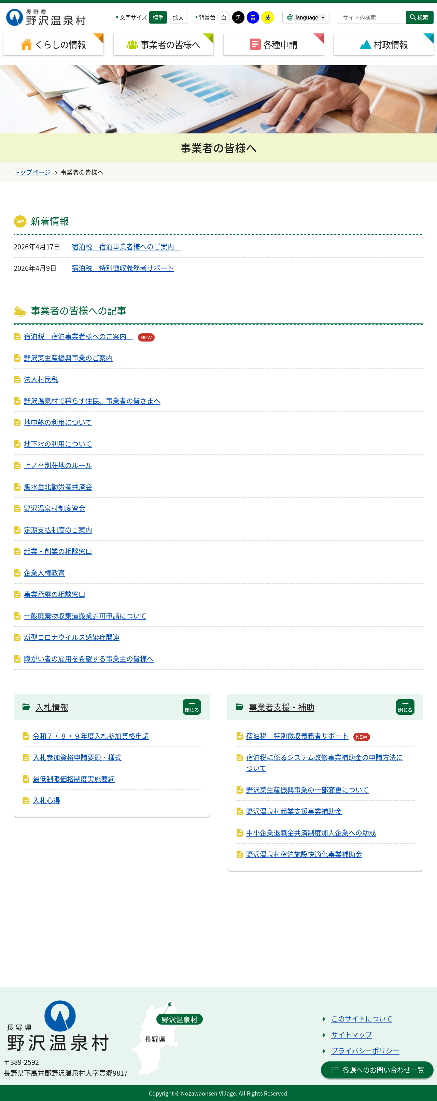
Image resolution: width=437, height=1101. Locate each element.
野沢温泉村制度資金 (54, 508)
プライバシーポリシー (365, 1051)
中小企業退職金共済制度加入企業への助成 (311, 833)
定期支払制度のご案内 (58, 530)
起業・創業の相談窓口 (58, 551)
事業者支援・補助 (281, 707)
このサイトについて (361, 1019)
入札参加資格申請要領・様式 (77, 757)
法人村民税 (41, 379)
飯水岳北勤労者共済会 (58, 487)
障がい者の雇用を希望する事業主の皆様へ (89, 659)
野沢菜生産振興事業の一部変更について (307, 790)
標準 (158, 17)
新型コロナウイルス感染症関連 (71, 637)
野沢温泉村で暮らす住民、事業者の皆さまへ (92, 401)
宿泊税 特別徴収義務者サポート (123, 268)
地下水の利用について (58, 444)
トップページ (32, 172)
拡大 (178, 17)
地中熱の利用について (58, 422)
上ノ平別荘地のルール (58, 465)
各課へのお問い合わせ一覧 (383, 1070)
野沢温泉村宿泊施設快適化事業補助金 (304, 854)
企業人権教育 (44, 573)
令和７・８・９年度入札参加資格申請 (91, 736)
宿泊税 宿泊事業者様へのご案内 (126, 246)
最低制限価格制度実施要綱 (74, 779)
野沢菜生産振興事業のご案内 (68, 358)
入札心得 (46, 800)
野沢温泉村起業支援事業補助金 (294, 811)
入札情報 (52, 707)
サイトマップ (351, 1035)
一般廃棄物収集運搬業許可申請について (85, 616)
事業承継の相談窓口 (54, 594)
